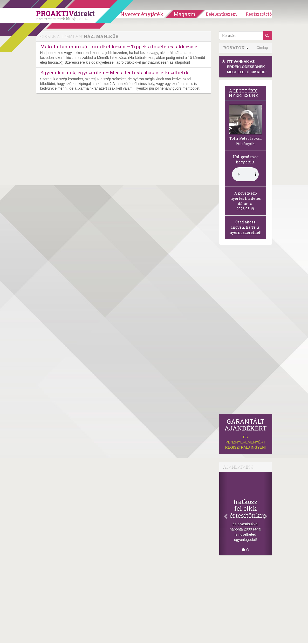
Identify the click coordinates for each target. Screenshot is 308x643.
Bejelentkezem (221, 14)
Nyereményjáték (141, 14)
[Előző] (223, 513)
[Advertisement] (245, 331)
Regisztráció (259, 14)
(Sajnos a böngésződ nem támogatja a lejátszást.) (245, 174)
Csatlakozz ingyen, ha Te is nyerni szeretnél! (245, 227)
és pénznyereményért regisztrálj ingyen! (245, 433)
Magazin (185, 14)
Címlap (262, 47)
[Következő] (268, 513)
